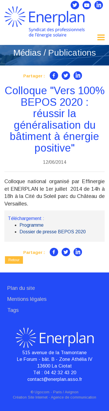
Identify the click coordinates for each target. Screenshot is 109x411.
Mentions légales (27, 299)
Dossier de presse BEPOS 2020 (52, 231)
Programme (31, 225)
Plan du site (21, 288)
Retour (13, 260)
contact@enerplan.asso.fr (54, 379)
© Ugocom (40, 392)
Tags (13, 310)
